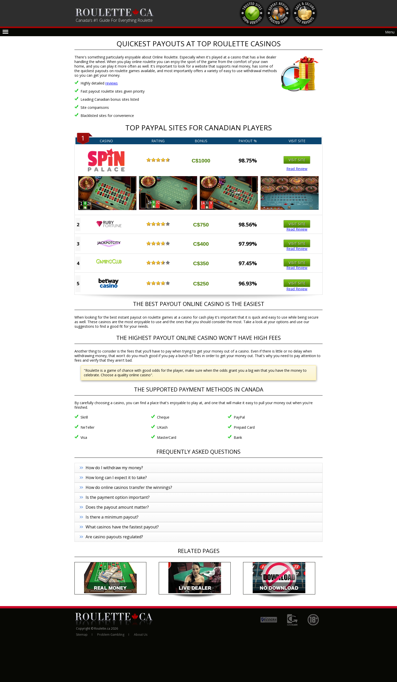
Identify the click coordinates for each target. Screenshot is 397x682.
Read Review (296, 169)
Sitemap (82, 634)
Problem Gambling (110, 634)
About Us (140, 634)
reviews (111, 83)
